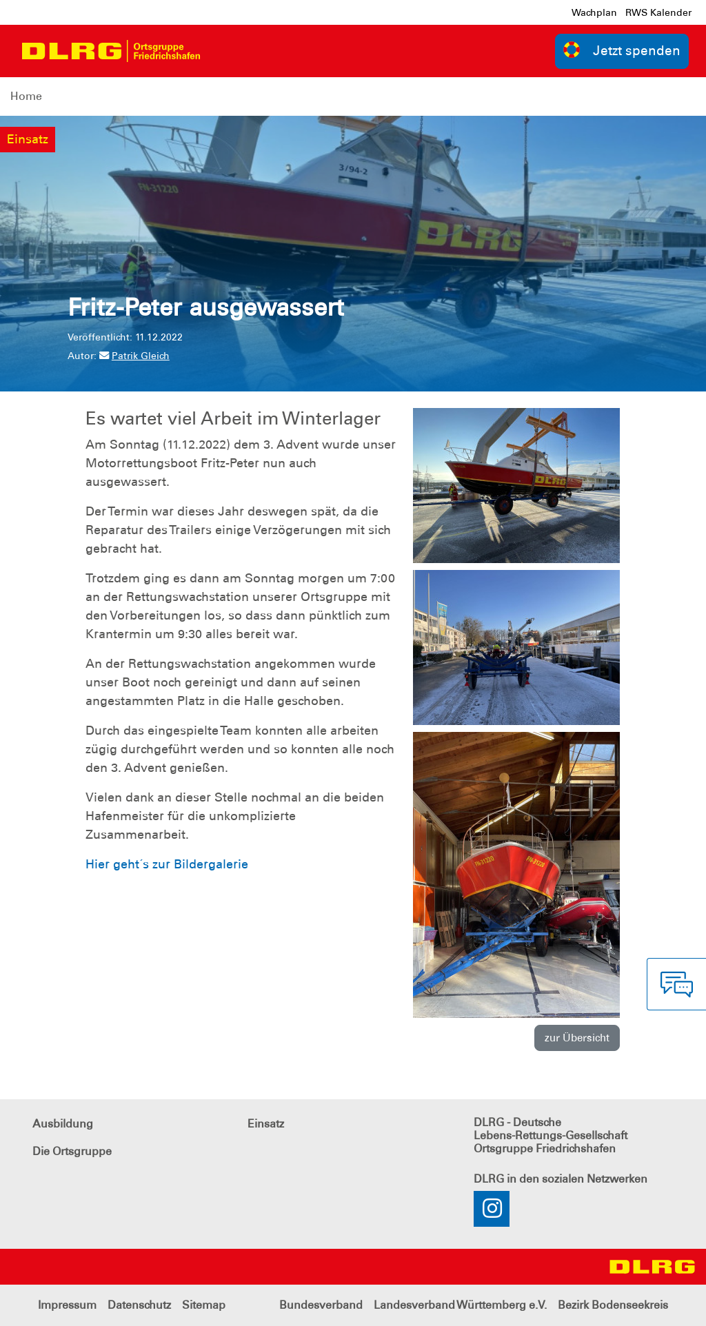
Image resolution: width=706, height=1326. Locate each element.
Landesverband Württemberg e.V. (460, 1305)
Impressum (67, 1305)
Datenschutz (139, 1305)
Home (26, 96)
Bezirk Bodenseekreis (613, 1305)
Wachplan (594, 12)
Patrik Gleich (134, 355)
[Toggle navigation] (223, 51)
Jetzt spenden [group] (621, 50)
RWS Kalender (658, 12)
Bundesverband (321, 1305)
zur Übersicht (577, 1038)
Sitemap (203, 1305)
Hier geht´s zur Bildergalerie (166, 864)
